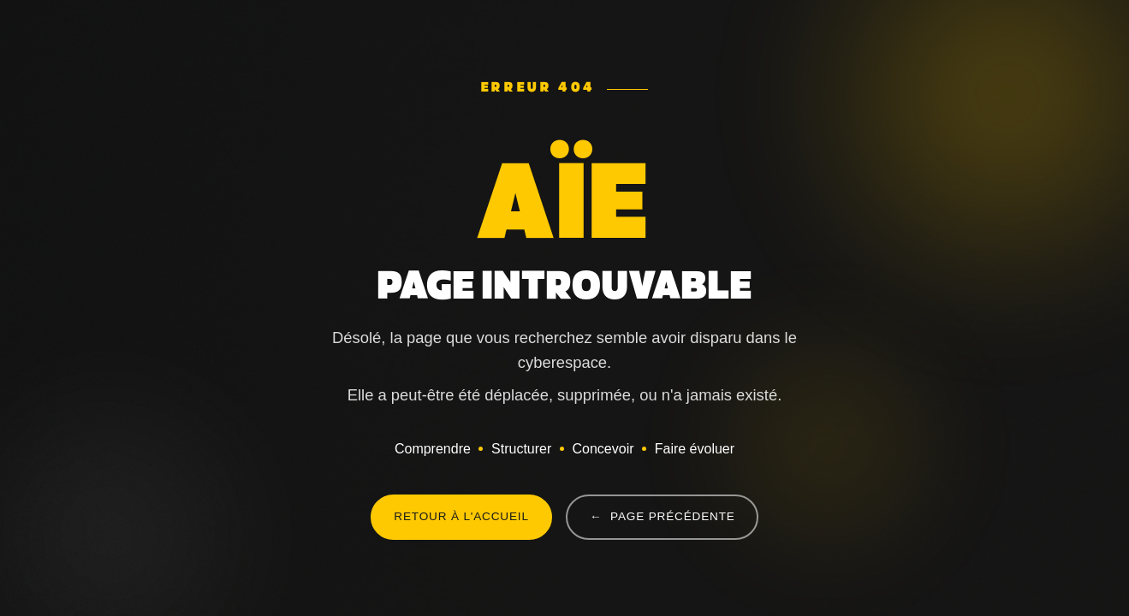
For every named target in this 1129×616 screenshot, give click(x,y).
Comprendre (433, 448)
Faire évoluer (694, 448)
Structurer (521, 448)
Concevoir (602, 448)
